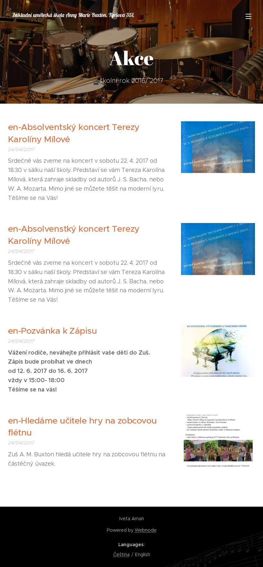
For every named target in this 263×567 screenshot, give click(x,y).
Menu (248, 16)
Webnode (146, 530)
